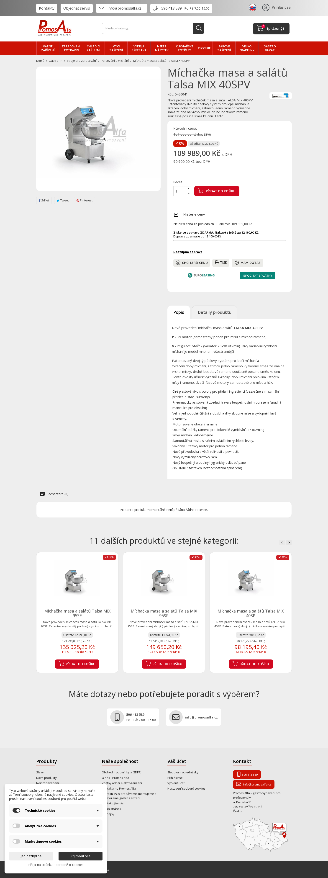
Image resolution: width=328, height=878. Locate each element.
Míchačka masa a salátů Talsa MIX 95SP (164, 613)
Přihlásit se (175, 778)
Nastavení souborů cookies (186, 788)
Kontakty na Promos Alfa (119, 788)
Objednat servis (76, 8)
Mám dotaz (247, 262)
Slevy (40, 772)
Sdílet (44, 200)
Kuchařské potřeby (184, 48)
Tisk (221, 262)
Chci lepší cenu (192, 262)
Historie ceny (194, 214)
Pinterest (84, 200)
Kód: (170, 94)
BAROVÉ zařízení (224, 48)
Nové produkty (46, 778)
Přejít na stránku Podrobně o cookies (55, 865)
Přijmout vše (80, 856)
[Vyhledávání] (153, 28)
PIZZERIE (204, 48)
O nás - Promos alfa (115, 778)
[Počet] (179, 191)
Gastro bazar (270, 48)
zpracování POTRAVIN (71, 48)
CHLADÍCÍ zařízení (93, 48)
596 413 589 (171, 8)
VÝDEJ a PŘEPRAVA (139, 48)
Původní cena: (185, 128)
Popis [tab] (178, 312)
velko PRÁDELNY (246, 48)
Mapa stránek (111, 809)
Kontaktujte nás (113, 803)
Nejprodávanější (47, 783)
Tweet (63, 200)
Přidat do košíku (217, 190)
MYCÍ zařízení (116, 48)
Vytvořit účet (175, 783)
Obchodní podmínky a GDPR (121, 772)
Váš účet (176, 761)
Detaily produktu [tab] (214, 312)
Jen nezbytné (30, 856)
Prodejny (108, 814)
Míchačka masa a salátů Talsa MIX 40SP (251, 613)
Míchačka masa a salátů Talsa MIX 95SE (77, 613)
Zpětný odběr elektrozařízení (122, 783)
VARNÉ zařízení (48, 48)
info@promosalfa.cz (124, 8)
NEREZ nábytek (162, 48)
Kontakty (46, 8)
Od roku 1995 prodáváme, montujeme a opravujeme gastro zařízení (129, 796)
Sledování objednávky (182, 772)
